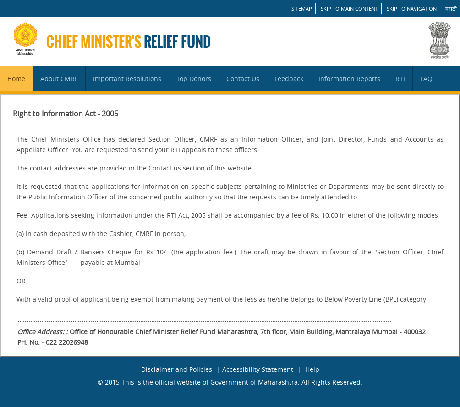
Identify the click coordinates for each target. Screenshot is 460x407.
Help (312, 369)
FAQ (426, 78)
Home (16, 78)
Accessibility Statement (257, 369)
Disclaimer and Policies (176, 369)
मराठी (451, 8)
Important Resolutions (127, 78)
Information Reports (349, 78)
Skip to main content (349, 8)
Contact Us (242, 78)
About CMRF (59, 78)
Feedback (288, 78)
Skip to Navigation (412, 8)
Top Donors (193, 78)
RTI (400, 78)
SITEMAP (301, 8)
